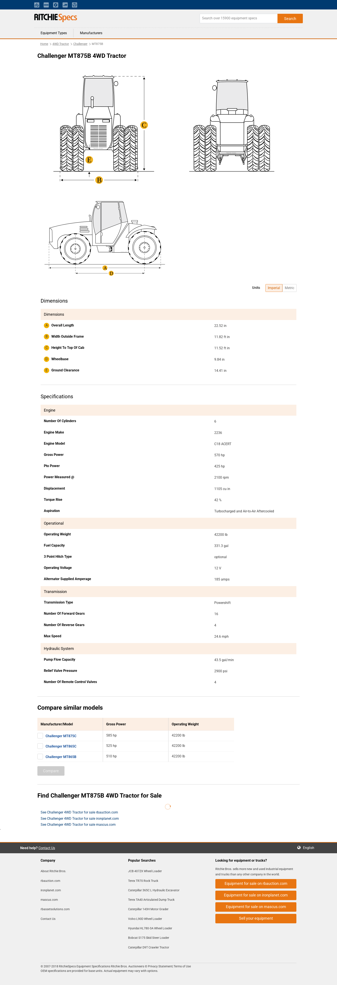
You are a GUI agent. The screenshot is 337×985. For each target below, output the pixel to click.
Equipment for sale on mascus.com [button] (256, 906)
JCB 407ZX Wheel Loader (145, 871)
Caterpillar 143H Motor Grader (148, 909)
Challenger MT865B (61, 757)
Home (44, 44)
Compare (51, 771)
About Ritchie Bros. (53, 871)
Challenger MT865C (61, 746)
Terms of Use (182, 966)
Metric (289, 288)
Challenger (80, 44)
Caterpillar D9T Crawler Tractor (148, 947)
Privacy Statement (160, 966)
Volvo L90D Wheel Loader (145, 919)
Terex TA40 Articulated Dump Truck (151, 899)
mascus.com (49, 899)
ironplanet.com (51, 890)
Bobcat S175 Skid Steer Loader (148, 937)
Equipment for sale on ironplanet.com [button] (256, 895)
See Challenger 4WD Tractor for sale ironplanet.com (80, 818)
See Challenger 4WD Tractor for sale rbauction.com (79, 812)
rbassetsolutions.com (55, 909)
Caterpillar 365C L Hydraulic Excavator (153, 890)
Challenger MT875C (61, 736)
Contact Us (46, 848)
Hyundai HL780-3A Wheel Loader (150, 928)
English (310, 848)
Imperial (274, 288)
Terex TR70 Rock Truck (143, 880)
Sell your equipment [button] (256, 918)
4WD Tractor (60, 44)
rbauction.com (50, 880)
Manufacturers (91, 33)
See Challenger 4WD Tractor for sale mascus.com (78, 825)
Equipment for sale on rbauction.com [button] (256, 883)
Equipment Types (54, 33)
